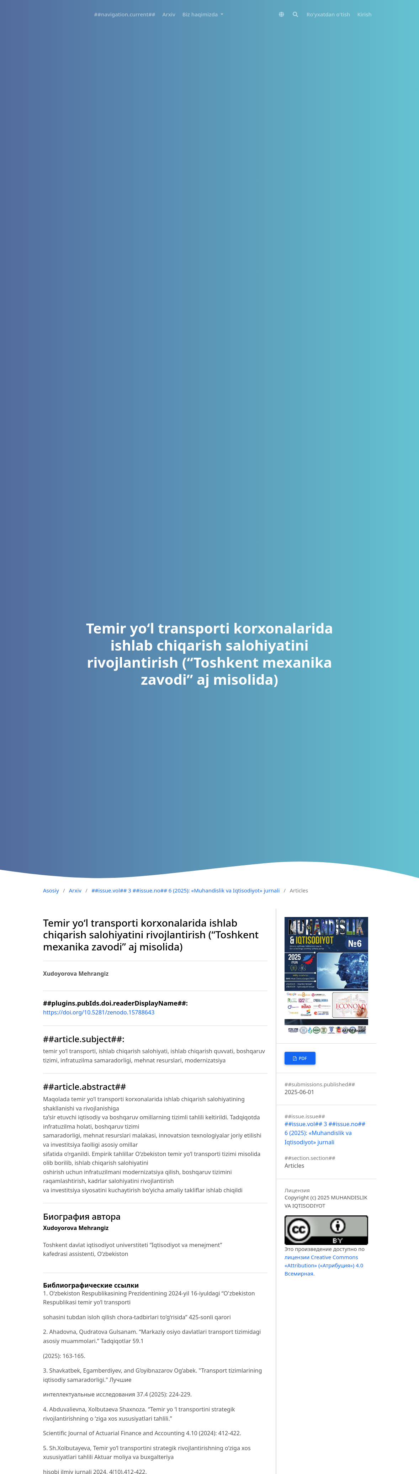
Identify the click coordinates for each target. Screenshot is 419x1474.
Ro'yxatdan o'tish (328, 14)
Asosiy (51, 890)
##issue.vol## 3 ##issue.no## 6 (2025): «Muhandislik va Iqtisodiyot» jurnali (185, 890)
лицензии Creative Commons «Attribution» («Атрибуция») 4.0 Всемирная (324, 1265)
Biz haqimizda (200, 14)
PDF (302, 1058)
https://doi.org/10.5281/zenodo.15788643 (98, 1012)
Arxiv (169, 14)
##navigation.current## (124, 14)
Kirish (364, 14)
